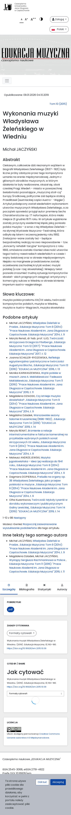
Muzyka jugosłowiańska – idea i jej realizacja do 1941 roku (36, 461)
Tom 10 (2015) (58, 104)
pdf (10, 609)
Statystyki (44, 587)
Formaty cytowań (20, 633)
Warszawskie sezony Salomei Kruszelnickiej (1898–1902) (34, 417)
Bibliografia (26, 587)
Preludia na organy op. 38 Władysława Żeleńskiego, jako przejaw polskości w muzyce (37, 480)
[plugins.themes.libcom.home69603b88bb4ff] (35, 55)
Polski (58, 29)
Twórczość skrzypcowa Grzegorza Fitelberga (36, 340)
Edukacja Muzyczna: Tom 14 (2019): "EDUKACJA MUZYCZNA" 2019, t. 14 (37, 423)
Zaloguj (58, 19)
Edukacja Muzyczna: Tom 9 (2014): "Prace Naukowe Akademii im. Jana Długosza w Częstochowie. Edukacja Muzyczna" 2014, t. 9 (38, 330)
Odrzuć (42, 782)
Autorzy (62, 587)
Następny (20, 518)
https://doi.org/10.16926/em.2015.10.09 (26, 648)
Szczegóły (8, 587)
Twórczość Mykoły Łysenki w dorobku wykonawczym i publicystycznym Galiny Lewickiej (38, 503)
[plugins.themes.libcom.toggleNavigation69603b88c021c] (6, 81)
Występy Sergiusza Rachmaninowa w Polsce (37, 560)
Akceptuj (58, 782)
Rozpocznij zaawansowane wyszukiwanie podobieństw (30, 526)
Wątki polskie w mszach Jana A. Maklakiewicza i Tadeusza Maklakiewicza (35, 377)
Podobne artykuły (20, 317)
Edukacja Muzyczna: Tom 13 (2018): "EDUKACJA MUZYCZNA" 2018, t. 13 (38, 367)
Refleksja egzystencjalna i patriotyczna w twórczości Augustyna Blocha (36, 361)
